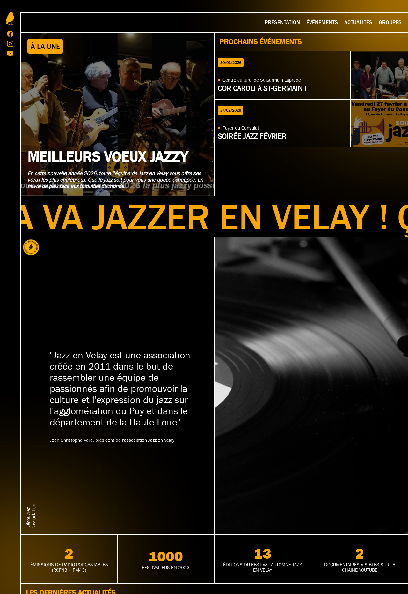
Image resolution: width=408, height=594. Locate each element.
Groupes (390, 22)
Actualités (358, 22)
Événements (322, 22)
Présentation (282, 22)
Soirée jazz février (252, 136)
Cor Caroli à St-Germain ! (262, 88)
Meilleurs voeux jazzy (107, 156)
